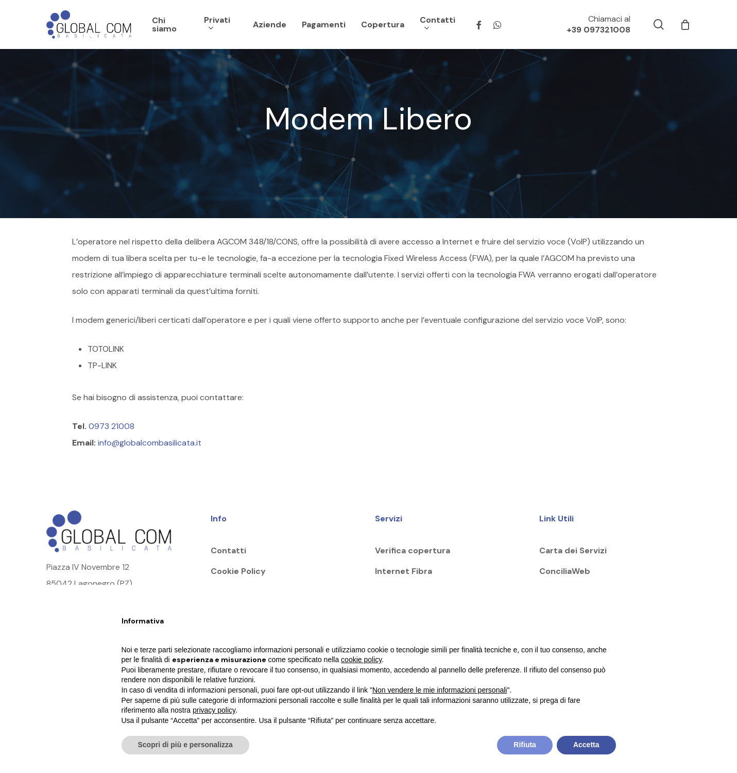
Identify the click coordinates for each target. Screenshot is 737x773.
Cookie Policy (238, 571)
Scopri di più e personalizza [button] (185, 745)
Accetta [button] (586, 745)
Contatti (228, 550)
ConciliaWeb (564, 571)
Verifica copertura (412, 550)
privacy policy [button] (214, 710)
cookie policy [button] (361, 659)
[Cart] (685, 24)
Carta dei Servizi (573, 550)
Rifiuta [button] (524, 745)
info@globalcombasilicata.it (150, 442)
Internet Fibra (403, 571)
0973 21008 (111, 426)
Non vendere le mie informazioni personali (439, 690)
